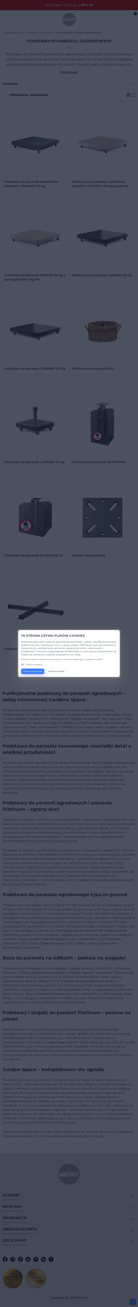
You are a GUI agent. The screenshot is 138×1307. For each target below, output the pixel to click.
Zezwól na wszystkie (32, 671)
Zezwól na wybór (56, 671)
